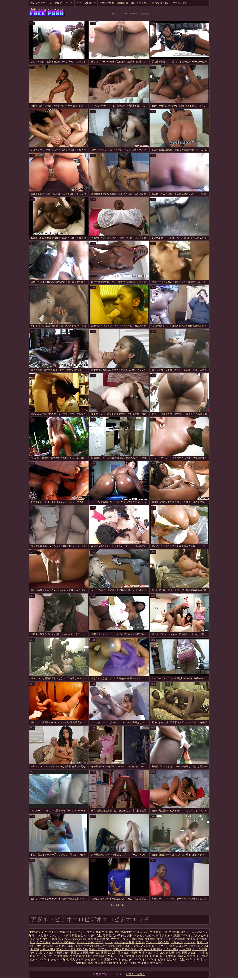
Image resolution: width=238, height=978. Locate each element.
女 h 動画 (150, 939)
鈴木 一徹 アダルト (100, 949)
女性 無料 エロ (94, 959)
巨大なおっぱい (160, 2)
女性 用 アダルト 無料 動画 (127, 939)
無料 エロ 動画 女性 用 (122, 932)
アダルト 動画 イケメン (155, 945)
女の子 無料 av (51, 939)
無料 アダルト (136, 959)
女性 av (140, 942)
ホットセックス (140, 2)
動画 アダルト (182, 935)
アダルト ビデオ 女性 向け (162, 959)
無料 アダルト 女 (149, 952)
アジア (69, 2)
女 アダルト (44, 942)
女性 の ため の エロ (62, 945)
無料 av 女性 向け (188, 956)
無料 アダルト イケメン (47, 9)
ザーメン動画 (180, 2)
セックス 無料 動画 (63, 942)
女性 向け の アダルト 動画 (142, 956)
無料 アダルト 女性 (127, 945)
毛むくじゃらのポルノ (194, 932)
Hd (50, 2)
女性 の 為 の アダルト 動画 (46, 952)
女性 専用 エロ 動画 (76, 952)
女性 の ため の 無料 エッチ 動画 (95, 945)
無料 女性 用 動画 (100, 935)
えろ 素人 (36, 939)
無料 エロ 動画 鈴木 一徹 (128, 949)
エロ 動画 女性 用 (80, 956)
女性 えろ (42, 945)
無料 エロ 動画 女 (98, 939)
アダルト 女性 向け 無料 (53, 959)
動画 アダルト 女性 (193, 952)
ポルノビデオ (201, 935)
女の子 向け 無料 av (124, 935)
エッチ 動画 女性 (170, 952)
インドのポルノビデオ (90, 942)
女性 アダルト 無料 (190, 959)
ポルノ (109, 942)
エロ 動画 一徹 (158, 932)
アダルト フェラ (76, 932)
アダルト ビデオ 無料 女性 (72, 949)
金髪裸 (58, 2)
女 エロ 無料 (199, 949)
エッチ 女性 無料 (124, 942)
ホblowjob (122, 2)
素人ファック (37, 2)
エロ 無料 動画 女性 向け (74, 935)
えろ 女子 (177, 942)
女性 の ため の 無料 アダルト (155, 935)
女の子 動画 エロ (97, 932)
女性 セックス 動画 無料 (171, 939)
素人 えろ (143, 932)
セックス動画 (168, 956)
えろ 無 (66, 939)
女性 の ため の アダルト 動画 (47, 932)
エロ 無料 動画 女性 (107, 963)
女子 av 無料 (170, 949)
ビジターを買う (135, 974)
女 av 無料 (185, 949)
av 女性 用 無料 (153, 949)
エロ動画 (174, 932)
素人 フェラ (77, 959)
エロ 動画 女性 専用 (149, 963)
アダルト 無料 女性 (158, 942)
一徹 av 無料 (47, 949)
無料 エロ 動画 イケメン (43, 935)
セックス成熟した (86, 2)
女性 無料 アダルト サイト (109, 956)
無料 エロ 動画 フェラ (183, 945)
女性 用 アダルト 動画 (124, 952)
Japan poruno (79, 939)
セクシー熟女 (106, 2)
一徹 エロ (190, 942)
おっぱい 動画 (128, 963)
